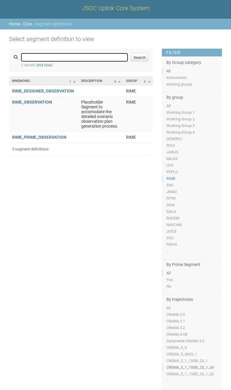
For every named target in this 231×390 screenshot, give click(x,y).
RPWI (171, 198)
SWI (170, 185)
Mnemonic (21, 81)
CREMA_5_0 (176, 347)
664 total (44, 65)
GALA (171, 211)
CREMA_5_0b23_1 (181, 354)
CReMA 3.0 (175, 314)
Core (27, 24)
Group (131, 81)
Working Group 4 (180, 132)
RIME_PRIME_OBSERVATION (39, 137)
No (168, 286)
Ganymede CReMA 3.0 (185, 341)
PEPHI (171, 244)
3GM (170, 205)
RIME (170, 178)
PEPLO (172, 172)
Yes (169, 279)
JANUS (172, 152)
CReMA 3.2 (175, 327)
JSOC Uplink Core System (115, 8)
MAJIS (172, 158)
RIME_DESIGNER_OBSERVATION (43, 91)
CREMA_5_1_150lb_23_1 (187, 360)
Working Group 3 (180, 125)
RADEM (172, 218)
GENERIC (174, 139)
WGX (170, 145)
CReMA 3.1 (175, 321)
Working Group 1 (180, 112)
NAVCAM (174, 224)
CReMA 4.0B (176, 334)
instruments (176, 77)
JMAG (171, 191)
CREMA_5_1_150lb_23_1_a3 (190, 367)
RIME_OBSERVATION (32, 102)
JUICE (171, 231)
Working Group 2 (180, 119)
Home (14, 24)
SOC (170, 238)
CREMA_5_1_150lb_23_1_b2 (190, 374)
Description (91, 81)
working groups (179, 84)
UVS (170, 165)
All (168, 71)
